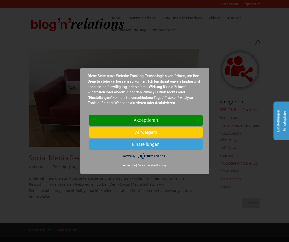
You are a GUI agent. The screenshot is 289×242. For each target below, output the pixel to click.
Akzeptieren (146, 120)
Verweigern (145, 132)
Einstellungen (146, 144)
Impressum (129, 165)
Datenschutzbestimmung (151, 165)
